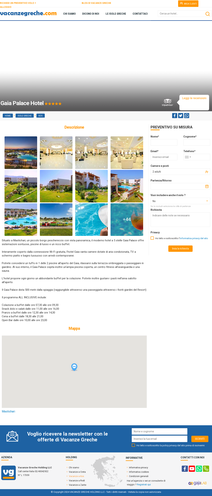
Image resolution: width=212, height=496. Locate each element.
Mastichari (8, 411)
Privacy (155, 232)
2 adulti (157, 171)
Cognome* (190, 136)
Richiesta (156, 209)
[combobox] (188, 157)
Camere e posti (160, 165)
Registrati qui (144, 484)
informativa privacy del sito (194, 238)
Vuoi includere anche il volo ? (168, 195)
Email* (155, 151)
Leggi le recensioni (194, 98)
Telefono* (189, 151)
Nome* (155, 136)
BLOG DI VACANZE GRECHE (96, 3)
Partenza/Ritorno (161, 180)
